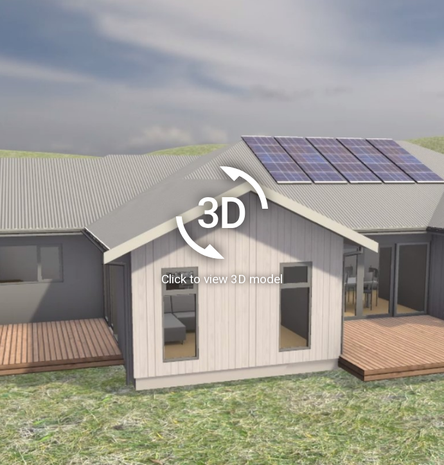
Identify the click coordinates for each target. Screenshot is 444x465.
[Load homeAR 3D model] (222, 232)
